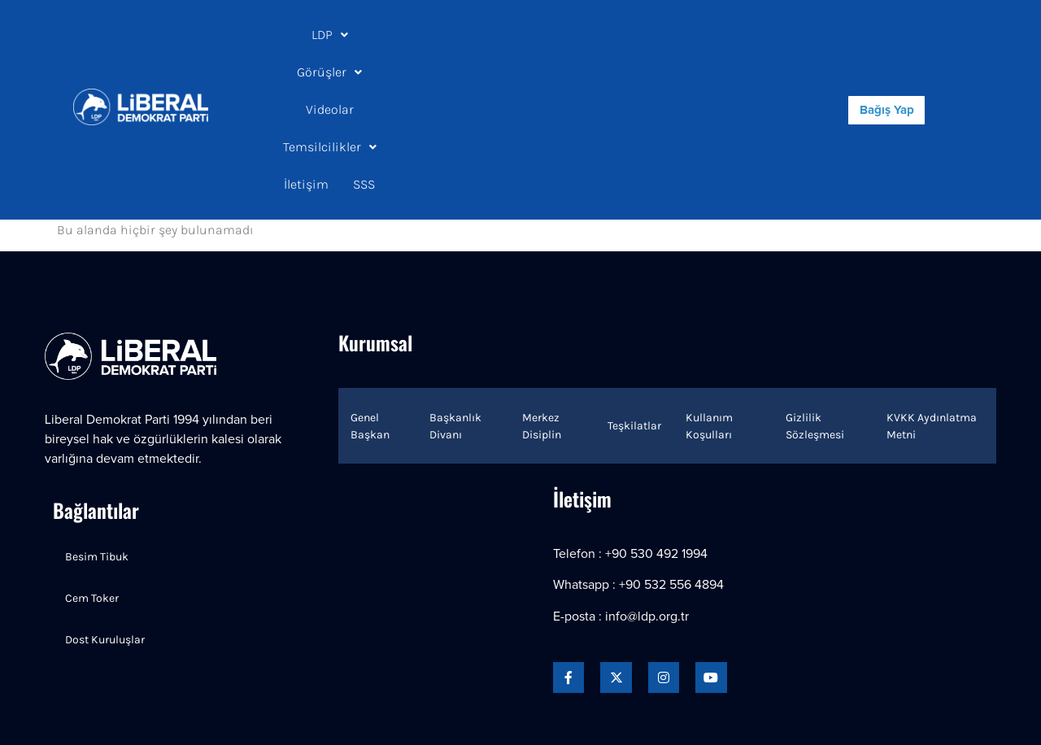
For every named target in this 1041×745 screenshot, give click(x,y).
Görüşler (399, 34)
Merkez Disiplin (541, 313)
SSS (499, 72)
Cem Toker (92, 486)
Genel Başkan (370, 313)
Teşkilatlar (634, 313)
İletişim (669, 34)
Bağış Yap (887, 54)
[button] (324, 35)
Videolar (480, 34)
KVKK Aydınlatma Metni (931, 313)
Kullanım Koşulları (709, 313)
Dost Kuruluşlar (105, 527)
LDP (324, 34)
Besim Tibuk (96, 444)
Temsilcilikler (575, 34)
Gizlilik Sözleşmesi (815, 313)
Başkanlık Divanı (455, 313)
